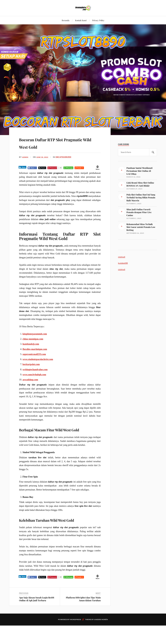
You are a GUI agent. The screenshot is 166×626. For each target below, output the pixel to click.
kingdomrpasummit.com (35, 334)
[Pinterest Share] (55, 168)
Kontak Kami (81, 20)
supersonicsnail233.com (34, 354)
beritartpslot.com (31, 364)
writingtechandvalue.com (35, 369)
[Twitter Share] (42, 168)
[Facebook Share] (32, 168)
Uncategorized (65, 157)
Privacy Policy (98, 20)
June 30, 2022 (43, 157)
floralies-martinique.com (35, 349)
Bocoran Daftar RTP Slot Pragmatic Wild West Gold (53, 142)
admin (25, 157)
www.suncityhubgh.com (34, 375)
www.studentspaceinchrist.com (38, 359)
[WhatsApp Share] (69, 168)
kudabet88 (123, 263)
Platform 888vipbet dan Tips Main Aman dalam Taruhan (83, 599)
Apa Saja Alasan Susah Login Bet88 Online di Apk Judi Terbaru (36, 599)
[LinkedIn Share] (22, 167)
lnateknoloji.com (31, 344)
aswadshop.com (30, 380)
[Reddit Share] (79, 168)
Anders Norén (101, 620)
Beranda (65, 20)
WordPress (75, 620)
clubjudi (121, 257)
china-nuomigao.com (33, 339)
